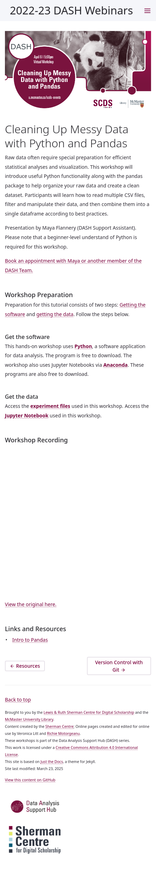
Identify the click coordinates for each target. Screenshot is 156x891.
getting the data (55, 314)
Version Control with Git (119, 666)
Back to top (18, 699)
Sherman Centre (59, 726)
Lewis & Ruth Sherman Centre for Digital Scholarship (88, 712)
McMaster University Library (29, 719)
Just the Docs (52, 761)
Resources (25, 666)
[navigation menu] (147, 10)
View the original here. (30, 604)
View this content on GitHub (30, 779)
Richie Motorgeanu (63, 733)
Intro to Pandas (30, 639)
